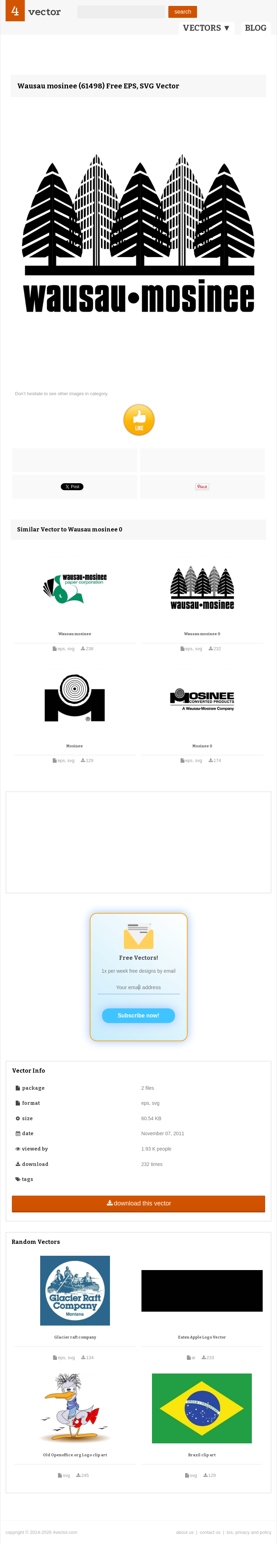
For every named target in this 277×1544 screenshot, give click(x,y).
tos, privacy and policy (249, 1532)
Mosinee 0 (202, 746)
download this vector (138, 1203)
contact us (210, 1532)
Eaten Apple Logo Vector (202, 1337)
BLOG (256, 28)
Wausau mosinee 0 (202, 634)
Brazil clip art (202, 1455)
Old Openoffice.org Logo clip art (75, 1455)
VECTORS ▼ (207, 28)
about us (185, 1532)
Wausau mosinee (74, 634)
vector (44, 12)
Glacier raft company (75, 1337)
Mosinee (74, 746)
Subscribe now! (138, 1016)
